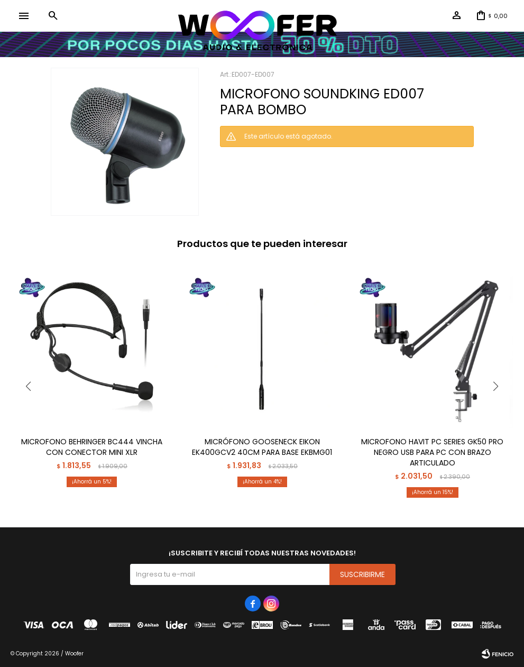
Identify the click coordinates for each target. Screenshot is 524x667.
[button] (53, 16)
